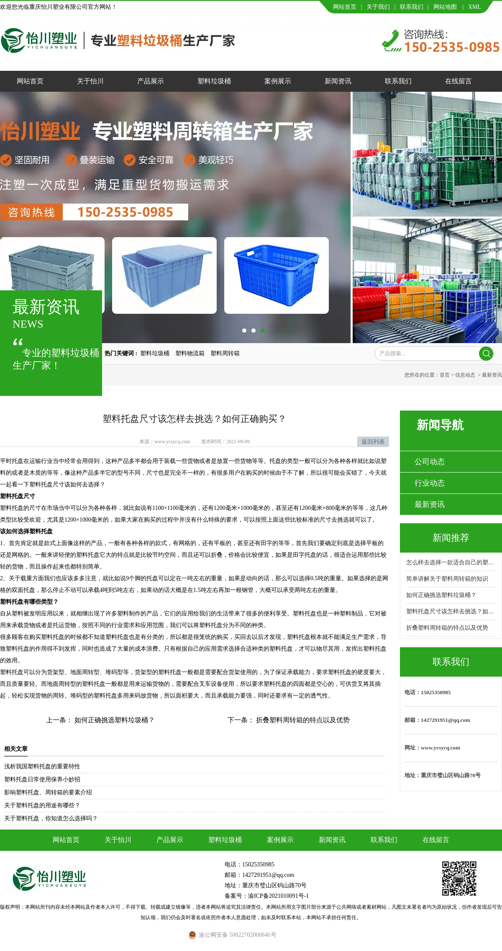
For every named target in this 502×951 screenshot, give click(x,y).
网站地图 (445, 7)
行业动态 (430, 483)
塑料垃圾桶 (214, 81)
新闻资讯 (338, 81)
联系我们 (411, 7)
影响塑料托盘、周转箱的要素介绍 (48, 792)
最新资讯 (430, 504)
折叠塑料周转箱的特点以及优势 (302, 720)
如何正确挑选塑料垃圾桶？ (114, 720)
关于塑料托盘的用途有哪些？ (42, 805)
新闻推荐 (451, 537)
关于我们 (378, 7)
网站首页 (344, 7)
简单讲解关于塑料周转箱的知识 (447, 579)
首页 (445, 375)
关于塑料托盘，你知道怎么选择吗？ (51, 818)
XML (474, 7)
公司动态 (430, 461)
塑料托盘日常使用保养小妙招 (42, 779)
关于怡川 (90, 81)
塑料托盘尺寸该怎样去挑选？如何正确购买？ (451, 611)
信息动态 (465, 375)
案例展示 (277, 81)
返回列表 (373, 442)
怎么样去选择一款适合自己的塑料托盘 (451, 562)
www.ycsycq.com (172, 441)
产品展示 (150, 81)
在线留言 (458, 81)
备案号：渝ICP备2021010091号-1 (267, 896)
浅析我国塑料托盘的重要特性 (42, 766)
